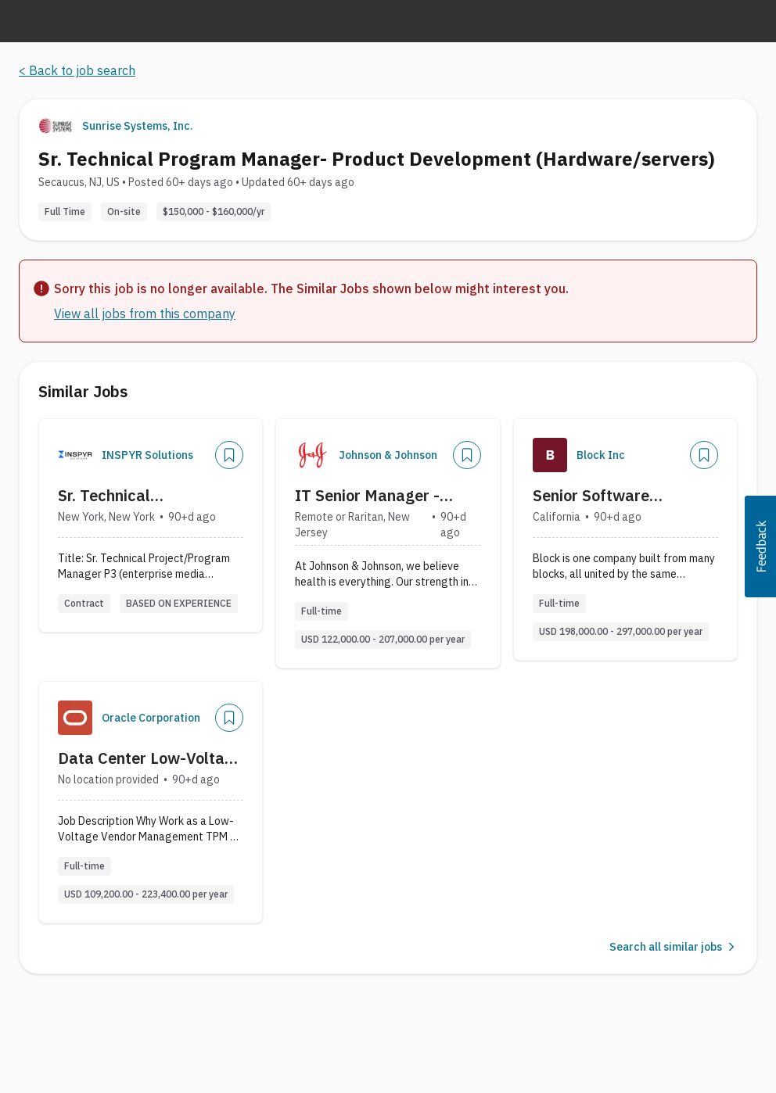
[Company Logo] (75, 455)
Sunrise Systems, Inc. (137, 126)
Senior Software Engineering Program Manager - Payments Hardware (609, 496)
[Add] (229, 455)
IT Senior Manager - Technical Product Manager (367, 496)
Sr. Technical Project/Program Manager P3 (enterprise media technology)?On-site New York (144, 496)
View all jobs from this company (144, 313)
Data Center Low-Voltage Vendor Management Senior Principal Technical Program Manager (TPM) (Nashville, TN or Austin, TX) (150, 758)
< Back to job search (77, 70)
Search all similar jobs (673, 947)
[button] (760, 546)
